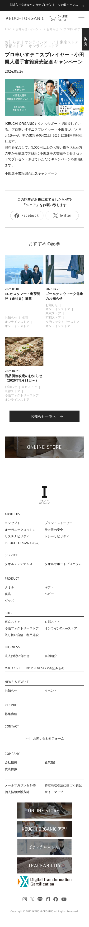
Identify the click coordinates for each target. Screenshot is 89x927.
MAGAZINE (34, 668)
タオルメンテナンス (19, 564)
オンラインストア (40, 42)
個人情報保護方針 (17, 792)
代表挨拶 (11, 769)
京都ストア (14, 46)
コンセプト (12, 523)
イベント (51, 690)
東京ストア (69, 42)
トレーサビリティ (57, 536)
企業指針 (51, 762)
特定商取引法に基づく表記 (63, 785)
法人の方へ (86, 39)
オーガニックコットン (20, 530)
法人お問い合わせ (17, 656)
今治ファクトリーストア (63, 322)
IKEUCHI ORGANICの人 (22, 543)
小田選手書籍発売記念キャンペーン (31, 173)
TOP (7, 29)
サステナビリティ (17, 536)
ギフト (49, 587)
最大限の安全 (54, 530)
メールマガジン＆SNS (20, 785)
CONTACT (12, 726)
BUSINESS (12, 647)
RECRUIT (11, 705)
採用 (25, 317)
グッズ (9, 601)
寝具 (8, 594)
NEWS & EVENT (16, 682)
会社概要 (11, 762)
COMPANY (12, 754)
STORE (10, 613)
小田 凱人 (65, 129)
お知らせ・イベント (29, 29)
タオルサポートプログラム (63, 564)
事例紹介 (51, 656)
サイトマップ (54, 792)
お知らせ (52, 29)
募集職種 (11, 714)
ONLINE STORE (63, 18)
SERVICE (11, 555)
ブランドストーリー (58, 523)
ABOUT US (12, 514)
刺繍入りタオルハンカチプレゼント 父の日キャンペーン (47, 4)
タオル (9, 587)
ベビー (49, 594)
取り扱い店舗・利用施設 (22, 635)
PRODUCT (12, 578)
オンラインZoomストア (61, 628)
